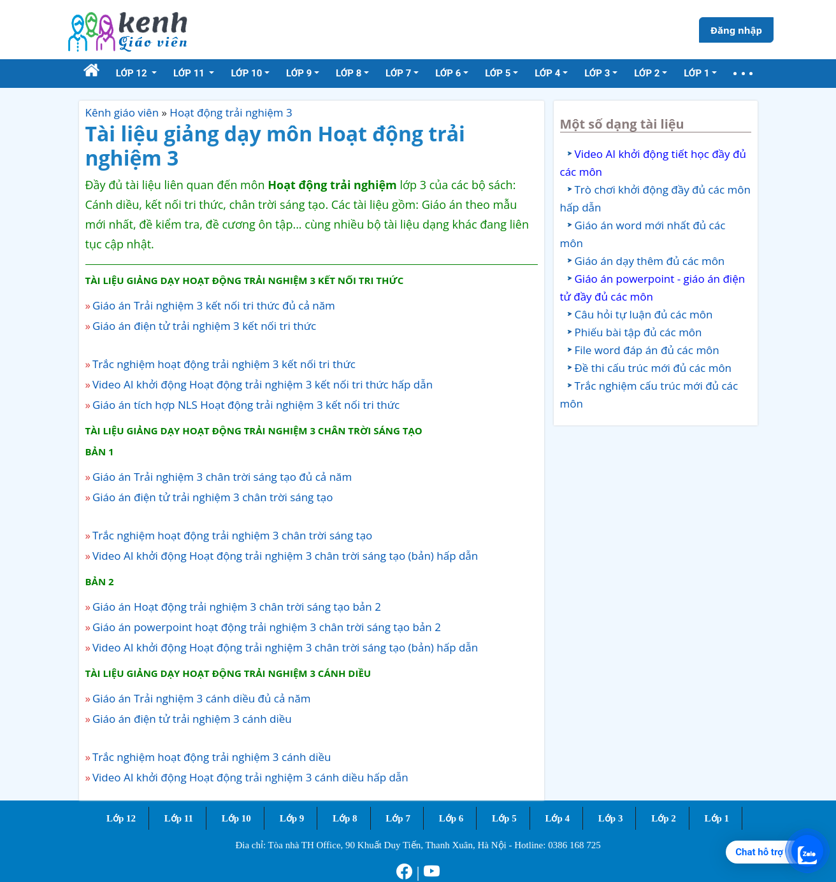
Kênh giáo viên (122, 112)
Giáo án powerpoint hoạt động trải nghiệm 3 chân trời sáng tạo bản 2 (266, 627)
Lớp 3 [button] (597, 73)
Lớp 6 (451, 818)
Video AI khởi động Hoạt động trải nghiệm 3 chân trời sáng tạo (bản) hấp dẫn (285, 555)
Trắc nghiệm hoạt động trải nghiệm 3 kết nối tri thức (224, 364)
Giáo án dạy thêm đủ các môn (650, 260)
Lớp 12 (121, 818)
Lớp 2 (663, 818)
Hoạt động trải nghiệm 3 (230, 112)
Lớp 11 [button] (190, 73)
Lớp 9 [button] (299, 73)
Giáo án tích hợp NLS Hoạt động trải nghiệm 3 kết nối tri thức (246, 404)
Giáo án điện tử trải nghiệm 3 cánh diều (192, 718)
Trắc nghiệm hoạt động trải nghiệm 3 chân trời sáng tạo (232, 535)
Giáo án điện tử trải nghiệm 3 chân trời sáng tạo (212, 497)
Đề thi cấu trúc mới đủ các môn (653, 367)
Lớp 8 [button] (348, 73)
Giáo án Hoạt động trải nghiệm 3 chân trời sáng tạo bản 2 (236, 606)
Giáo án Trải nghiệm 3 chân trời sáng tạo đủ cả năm (222, 476)
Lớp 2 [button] (646, 73)
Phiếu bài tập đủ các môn (638, 332)
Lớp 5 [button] (497, 73)
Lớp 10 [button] (246, 73)
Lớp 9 (292, 818)
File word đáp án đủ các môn (647, 350)
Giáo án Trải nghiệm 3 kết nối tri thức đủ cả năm (213, 305)
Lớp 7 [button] (398, 73)
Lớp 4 (557, 818)
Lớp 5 (504, 818)
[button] (743, 73)
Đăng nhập (736, 30)
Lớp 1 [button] (696, 73)
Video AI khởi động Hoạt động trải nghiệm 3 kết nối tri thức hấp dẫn (262, 384)
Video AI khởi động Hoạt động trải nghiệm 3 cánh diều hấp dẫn (250, 777)
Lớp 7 (398, 818)
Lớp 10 (236, 818)
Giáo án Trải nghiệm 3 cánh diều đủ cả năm (201, 698)
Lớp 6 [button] (448, 73)
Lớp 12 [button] (133, 73)
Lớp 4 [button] (547, 73)
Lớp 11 (178, 818)
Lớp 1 (717, 818)
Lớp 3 (610, 818)
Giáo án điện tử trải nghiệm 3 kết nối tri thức (204, 325)
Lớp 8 (345, 818)
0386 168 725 (574, 845)
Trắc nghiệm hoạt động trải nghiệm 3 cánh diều (211, 757)
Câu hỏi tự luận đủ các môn (644, 314)
